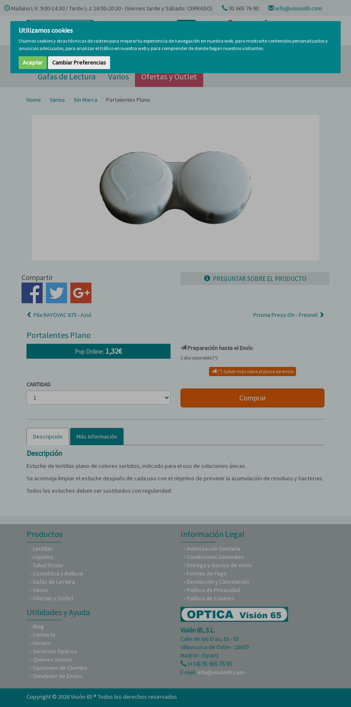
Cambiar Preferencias (79, 62)
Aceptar (33, 62)
